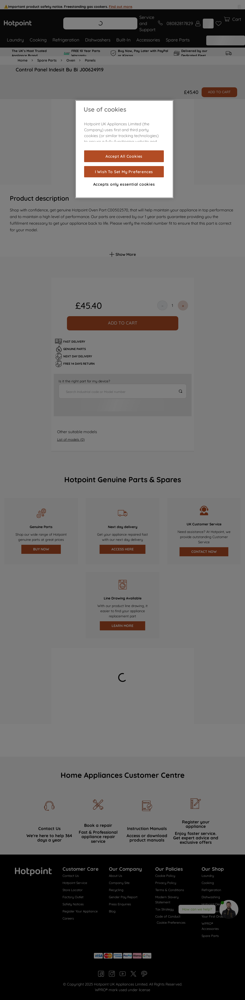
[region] (124, 149)
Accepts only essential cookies (124, 184)
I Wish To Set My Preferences (124, 171)
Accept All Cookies (123, 156)
